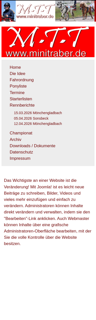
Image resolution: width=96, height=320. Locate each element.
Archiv (16, 139)
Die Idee (18, 73)
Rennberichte (22, 105)
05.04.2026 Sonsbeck (31, 118)
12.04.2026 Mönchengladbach (38, 124)
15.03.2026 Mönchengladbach (38, 113)
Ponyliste (18, 86)
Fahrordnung (22, 79)
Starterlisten (21, 99)
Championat (21, 133)
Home (15, 67)
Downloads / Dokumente (33, 145)
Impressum (20, 158)
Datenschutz (21, 152)
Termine (17, 92)
